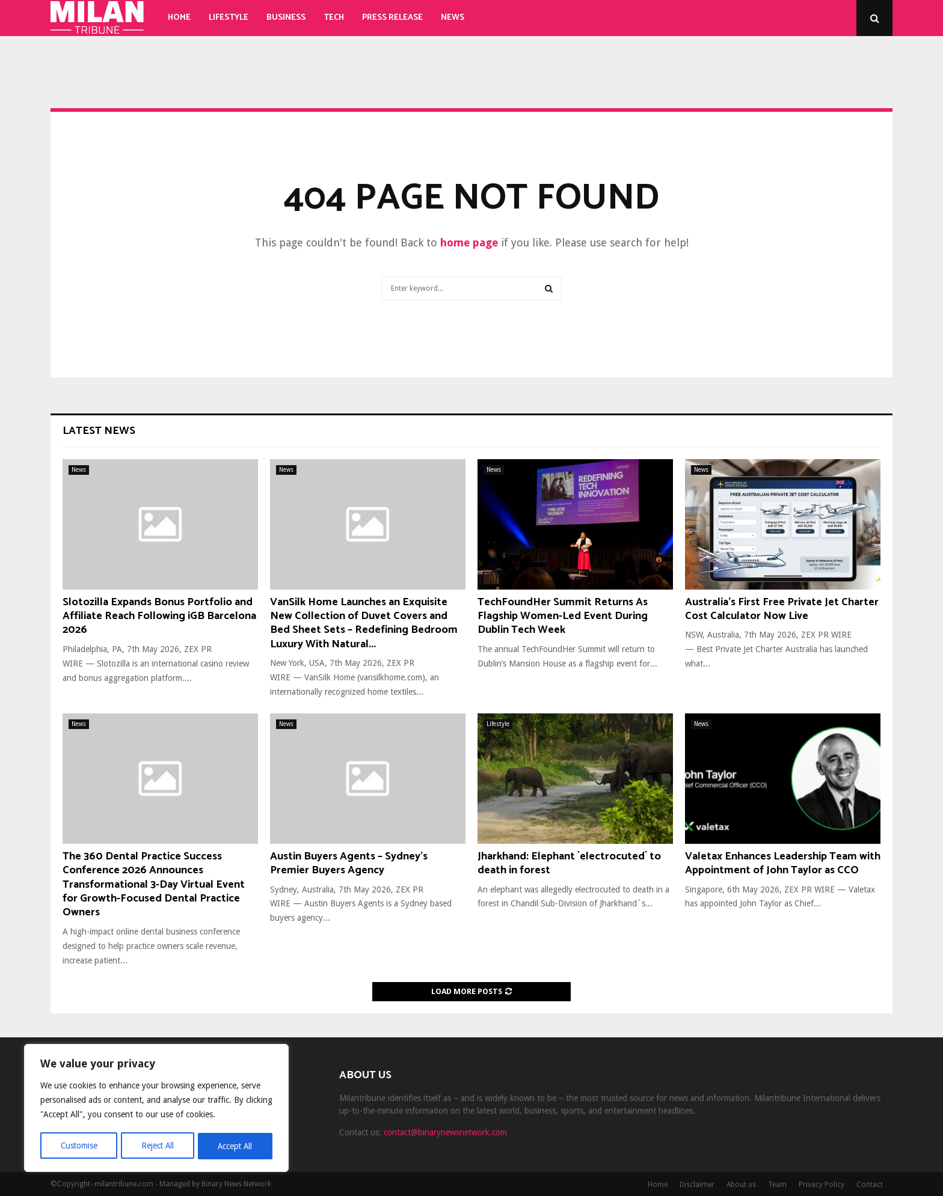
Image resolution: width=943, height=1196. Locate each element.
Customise (78, 1146)
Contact (869, 1184)
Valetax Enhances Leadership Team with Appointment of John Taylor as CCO (782, 863)
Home (179, 18)
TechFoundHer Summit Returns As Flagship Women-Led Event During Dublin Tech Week (563, 616)
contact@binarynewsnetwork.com (445, 1132)
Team (777, 1184)
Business (286, 18)
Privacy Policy (821, 1184)
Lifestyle (228, 18)
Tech (334, 18)
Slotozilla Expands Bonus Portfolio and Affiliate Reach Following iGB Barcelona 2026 (159, 616)
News (452, 18)
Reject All (157, 1146)
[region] (156, 1109)
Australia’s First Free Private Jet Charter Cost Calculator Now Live (782, 609)
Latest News (99, 431)
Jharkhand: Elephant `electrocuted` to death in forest (569, 863)
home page (469, 242)
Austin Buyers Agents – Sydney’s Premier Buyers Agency (349, 863)
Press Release (392, 18)
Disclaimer (697, 1184)
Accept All (235, 1146)
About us (741, 1184)
